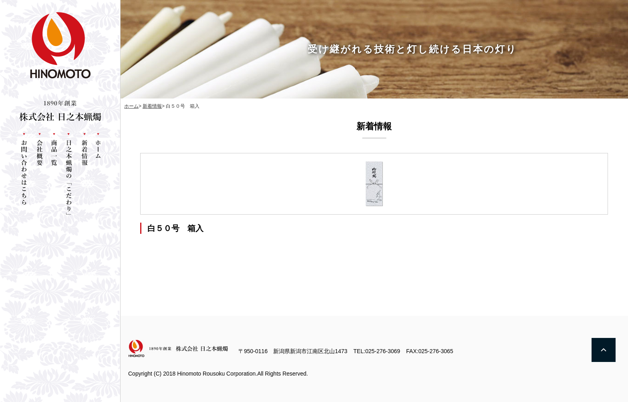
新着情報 (152, 106)
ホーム (131, 106)
